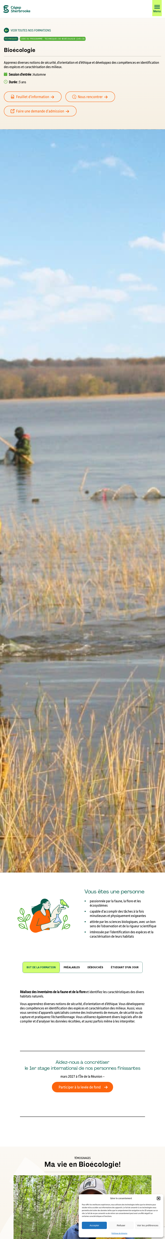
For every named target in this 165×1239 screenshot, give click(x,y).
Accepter (94, 1225)
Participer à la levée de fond (84, 1087)
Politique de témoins (119, 1233)
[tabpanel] (82, 1053)
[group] (72, 967)
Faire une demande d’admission (42, 111)
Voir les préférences (147, 1225)
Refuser (121, 1225)
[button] (158, 1198)
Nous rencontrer (92, 96)
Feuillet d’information (34, 96)
